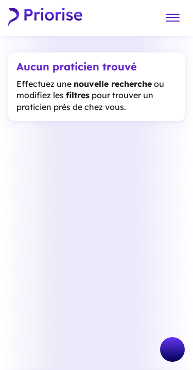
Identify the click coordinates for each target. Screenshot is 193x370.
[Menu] (172, 18)
